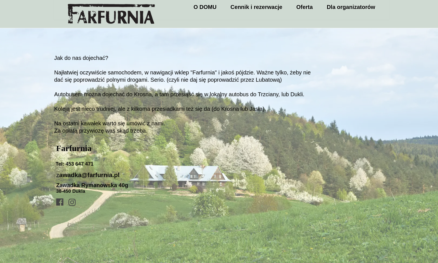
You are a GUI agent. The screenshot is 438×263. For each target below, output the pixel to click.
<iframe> (303, 186)
